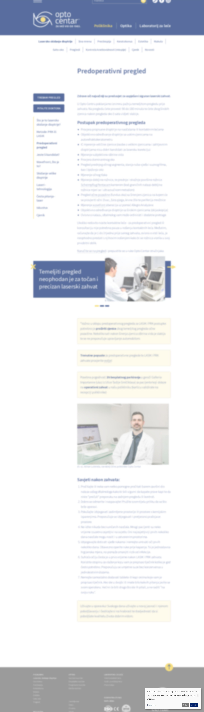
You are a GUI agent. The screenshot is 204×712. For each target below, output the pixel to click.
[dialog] (173, 698)
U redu (194, 705)
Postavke (151, 705)
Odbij (185, 705)
